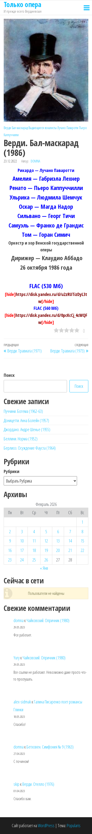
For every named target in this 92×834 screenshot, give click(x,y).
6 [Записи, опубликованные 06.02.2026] (58, 531)
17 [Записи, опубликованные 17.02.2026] (22, 550)
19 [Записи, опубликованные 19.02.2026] (46, 550)
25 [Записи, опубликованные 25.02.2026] (34, 560)
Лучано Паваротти (67, 127)
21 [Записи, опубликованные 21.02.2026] (70, 550)
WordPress (46, 825)
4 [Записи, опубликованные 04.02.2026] (34, 531)
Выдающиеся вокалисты (42, 127)
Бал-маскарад (20, 127)
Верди (7, 127)
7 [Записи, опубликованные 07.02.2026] (70, 531)
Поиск (9, 375)
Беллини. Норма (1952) (21, 439)
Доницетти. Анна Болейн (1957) (26, 420)
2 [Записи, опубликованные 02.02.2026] (10, 531)
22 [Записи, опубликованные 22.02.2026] (82, 550)
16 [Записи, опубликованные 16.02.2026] (10, 550)
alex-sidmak (22, 702)
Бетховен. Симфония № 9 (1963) (50, 747)
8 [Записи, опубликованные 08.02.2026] (82, 531)
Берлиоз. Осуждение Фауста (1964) (30, 448)
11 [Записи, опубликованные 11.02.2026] (34, 541)
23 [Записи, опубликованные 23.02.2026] (10, 560)
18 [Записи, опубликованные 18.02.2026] (34, 550)
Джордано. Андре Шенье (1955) (27, 429)
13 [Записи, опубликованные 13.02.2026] (58, 541)
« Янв (44, 568)
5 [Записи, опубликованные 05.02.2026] (46, 531)
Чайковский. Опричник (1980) (47, 620)
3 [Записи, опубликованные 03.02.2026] (22, 531)
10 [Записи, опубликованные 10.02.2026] (22, 541)
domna (35, 161)
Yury (16, 658)
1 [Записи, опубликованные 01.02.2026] (82, 522)
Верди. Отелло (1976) (38, 784)
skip (16, 784)
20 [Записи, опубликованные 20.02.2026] (58, 550)
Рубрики (11, 471)
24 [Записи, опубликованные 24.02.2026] (22, 560)
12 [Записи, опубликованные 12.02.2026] (46, 541)
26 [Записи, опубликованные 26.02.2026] (46, 560)
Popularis (73, 825)
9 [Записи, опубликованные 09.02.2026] (10, 541)
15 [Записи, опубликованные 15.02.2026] (82, 541)
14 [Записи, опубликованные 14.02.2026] (70, 541)
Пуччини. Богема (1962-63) (23, 411)
